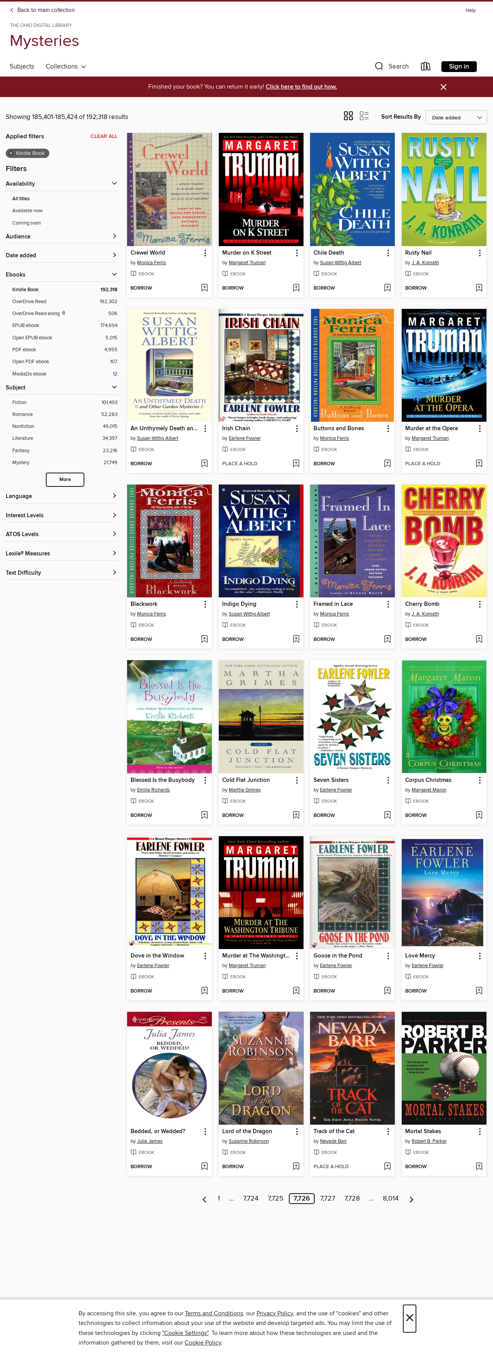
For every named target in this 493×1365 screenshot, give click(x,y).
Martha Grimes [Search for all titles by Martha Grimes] (245, 790)
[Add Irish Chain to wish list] (296, 464)
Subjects (22, 66)
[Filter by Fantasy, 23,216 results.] (64, 451)
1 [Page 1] (219, 1198)
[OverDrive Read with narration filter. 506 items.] (64, 314)
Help (471, 10)
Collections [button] (66, 66)
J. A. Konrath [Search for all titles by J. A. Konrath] (425, 263)
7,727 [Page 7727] (327, 1198)
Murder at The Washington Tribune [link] (257, 955)
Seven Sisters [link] (331, 780)
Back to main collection (42, 10)
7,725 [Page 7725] (275, 1198)
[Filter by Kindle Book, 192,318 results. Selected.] (64, 290)
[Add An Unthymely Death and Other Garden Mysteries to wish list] (204, 464)
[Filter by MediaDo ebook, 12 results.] (64, 374)
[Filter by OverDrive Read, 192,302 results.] (64, 302)
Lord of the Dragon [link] (247, 1131)
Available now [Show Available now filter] (27, 211)
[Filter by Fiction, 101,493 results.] (64, 403)
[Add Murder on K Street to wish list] (296, 288)
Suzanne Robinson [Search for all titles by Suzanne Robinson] (249, 1141)
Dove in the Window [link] (157, 955)
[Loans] (426, 67)
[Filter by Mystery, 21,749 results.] (64, 463)
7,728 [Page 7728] (352, 1198)
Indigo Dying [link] (239, 604)
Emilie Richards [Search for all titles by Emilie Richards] (153, 790)
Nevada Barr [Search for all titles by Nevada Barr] (333, 1141)
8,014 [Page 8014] (391, 1198)
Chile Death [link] (329, 253)
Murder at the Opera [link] (431, 428)
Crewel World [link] (148, 253)
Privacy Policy (275, 1313)
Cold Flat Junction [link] (246, 780)
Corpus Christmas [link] (428, 780)
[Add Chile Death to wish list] (387, 288)
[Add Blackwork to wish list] (204, 640)
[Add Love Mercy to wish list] (479, 991)
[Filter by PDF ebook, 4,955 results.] (64, 350)
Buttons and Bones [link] (339, 428)
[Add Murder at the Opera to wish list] (479, 464)
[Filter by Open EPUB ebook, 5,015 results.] (64, 338)
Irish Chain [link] (236, 428)
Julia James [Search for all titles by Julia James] (150, 1141)
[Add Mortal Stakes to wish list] (479, 1167)
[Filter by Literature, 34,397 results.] (64, 438)
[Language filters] (61, 497)
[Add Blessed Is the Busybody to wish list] (204, 816)
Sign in (459, 66)
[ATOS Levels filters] (61, 535)
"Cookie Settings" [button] (185, 1333)
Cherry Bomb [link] (422, 604)
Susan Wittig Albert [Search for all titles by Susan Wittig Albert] (340, 263)
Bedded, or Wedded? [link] (158, 1131)
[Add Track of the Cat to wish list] (387, 1167)
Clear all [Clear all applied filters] (104, 136)
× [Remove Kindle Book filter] (11, 153)
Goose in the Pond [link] (338, 955)
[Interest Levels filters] (61, 516)
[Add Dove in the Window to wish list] (204, 991)
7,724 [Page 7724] (250, 1198)
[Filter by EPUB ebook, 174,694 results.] (64, 326)
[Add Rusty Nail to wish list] (479, 288)
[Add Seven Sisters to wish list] (387, 816)
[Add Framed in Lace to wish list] (387, 640)
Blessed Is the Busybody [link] (163, 780)
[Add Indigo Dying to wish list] (296, 640)
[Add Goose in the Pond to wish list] (387, 991)
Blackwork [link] (144, 604)
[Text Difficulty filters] (61, 573)
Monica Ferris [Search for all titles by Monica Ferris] (151, 263)
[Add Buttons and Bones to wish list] (387, 464)
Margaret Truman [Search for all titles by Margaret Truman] (247, 263)
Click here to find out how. (301, 87)
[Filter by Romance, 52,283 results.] (64, 415)
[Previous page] (204, 1198)
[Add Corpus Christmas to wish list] (479, 816)
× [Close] (409, 1318)
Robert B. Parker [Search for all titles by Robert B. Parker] (429, 1141)
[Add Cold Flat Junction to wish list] (296, 816)
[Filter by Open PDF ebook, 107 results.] (64, 362)
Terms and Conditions (214, 1313)
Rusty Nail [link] (418, 253)
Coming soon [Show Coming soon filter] (26, 223)
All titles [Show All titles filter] (21, 199)
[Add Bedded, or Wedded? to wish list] (204, 1167)
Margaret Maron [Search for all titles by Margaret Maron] (429, 790)
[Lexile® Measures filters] (61, 554)
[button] (390, 67)
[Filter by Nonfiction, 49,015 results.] (64, 427)
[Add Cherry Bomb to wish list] (479, 640)
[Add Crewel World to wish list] (204, 288)
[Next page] (411, 1198)
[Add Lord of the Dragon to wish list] (296, 1167)
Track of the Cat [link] (334, 1131)
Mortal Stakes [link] (423, 1131)
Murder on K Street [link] (247, 253)
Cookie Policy (202, 1343)
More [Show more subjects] (65, 479)
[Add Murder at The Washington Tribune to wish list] (296, 991)
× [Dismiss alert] (443, 87)
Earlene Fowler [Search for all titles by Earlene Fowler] (245, 438)
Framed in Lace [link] (333, 604)
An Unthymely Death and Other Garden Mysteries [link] (166, 428)
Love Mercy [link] (420, 955)
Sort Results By (401, 117)
